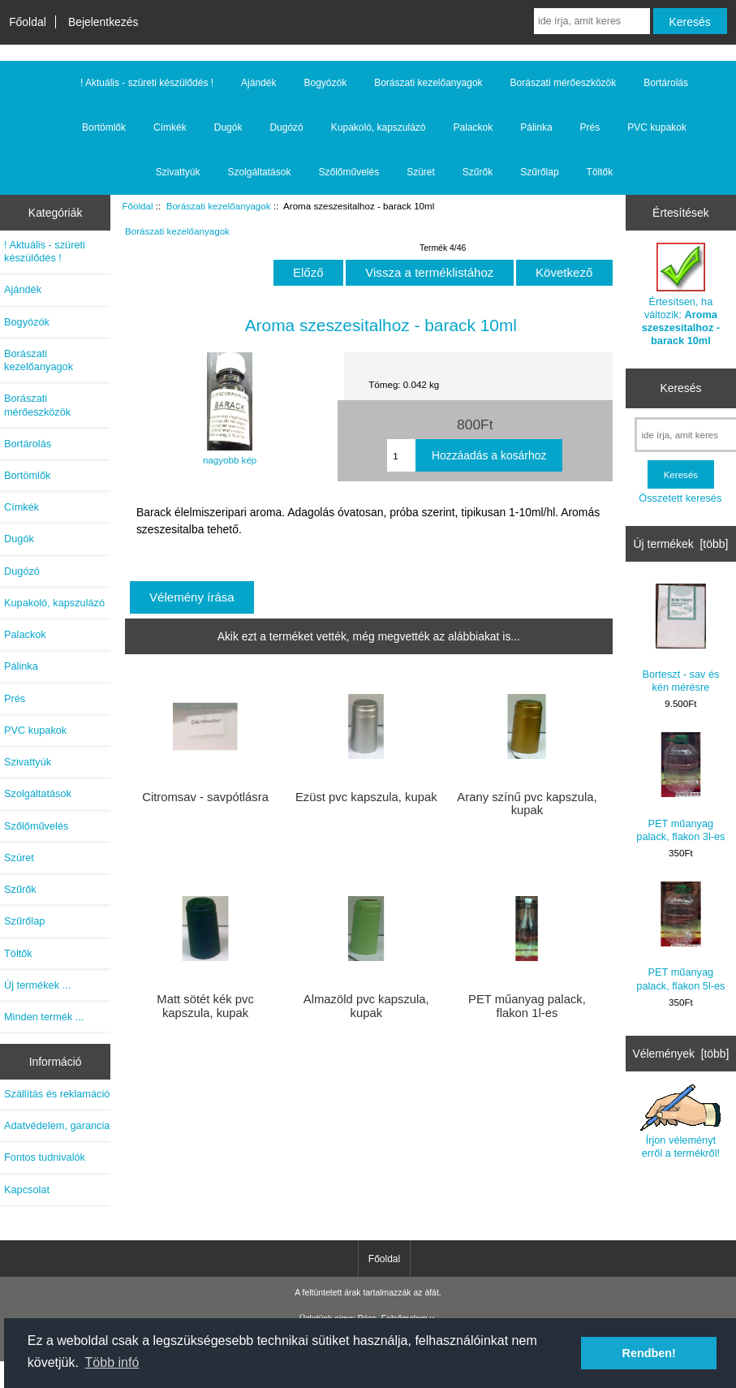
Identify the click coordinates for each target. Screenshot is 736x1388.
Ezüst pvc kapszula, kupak (366, 797)
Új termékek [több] (681, 543)
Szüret (421, 172)
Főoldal (27, 21)
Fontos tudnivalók (44, 1157)
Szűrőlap (539, 172)
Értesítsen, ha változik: (681, 295)
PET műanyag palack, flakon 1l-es (527, 1006)
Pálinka (536, 127)
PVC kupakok (657, 127)
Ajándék (258, 82)
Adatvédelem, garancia (57, 1125)
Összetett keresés (680, 498)
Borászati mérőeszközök (563, 82)
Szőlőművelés (348, 172)
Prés (590, 127)
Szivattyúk (178, 172)
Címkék (170, 127)
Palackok (473, 127)
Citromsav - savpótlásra (205, 797)
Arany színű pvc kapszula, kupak (526, 804)
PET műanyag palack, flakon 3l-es (680, 787)
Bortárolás (665, 82)
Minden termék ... (44, 1017)
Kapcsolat (26, 1189)
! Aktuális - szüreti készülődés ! (146, 82)
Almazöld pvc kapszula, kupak (366, 1006)
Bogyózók (324, 82)
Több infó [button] (112, 1362)
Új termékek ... (37, 985)
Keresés (680, 387)
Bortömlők (104, 127)
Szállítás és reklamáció (57, 1094)
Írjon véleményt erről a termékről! (680, 1121)
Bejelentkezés (103, 21)
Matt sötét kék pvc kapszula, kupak (205, 1006)
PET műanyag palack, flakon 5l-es (680, 936)
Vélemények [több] (680, 1053)
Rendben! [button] (649, 1353)
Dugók (228, 127)
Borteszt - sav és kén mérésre (680, 638)
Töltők (600, 172)
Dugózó (286, 127)
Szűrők (478, 172)
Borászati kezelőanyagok (218, 205)
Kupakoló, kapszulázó (378, 127)
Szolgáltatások (259, 172)
